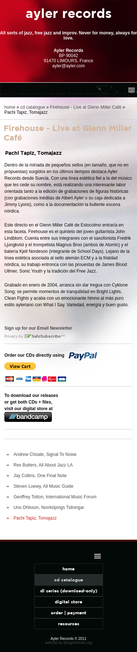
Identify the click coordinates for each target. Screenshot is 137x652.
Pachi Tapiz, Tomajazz (35, 518)
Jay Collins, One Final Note (40, 475)
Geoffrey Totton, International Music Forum (55, 496)
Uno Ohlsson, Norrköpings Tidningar (49, 507)
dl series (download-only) (68, 590)
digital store (68, 601)
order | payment (68, 612)
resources (68, 623)
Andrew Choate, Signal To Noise (45, 454)
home (9, 107)
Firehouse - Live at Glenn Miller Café (85, 107)
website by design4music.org (68, 643)
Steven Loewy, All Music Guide (43, 486)
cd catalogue (32, 107)
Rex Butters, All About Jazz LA (43, 465)
